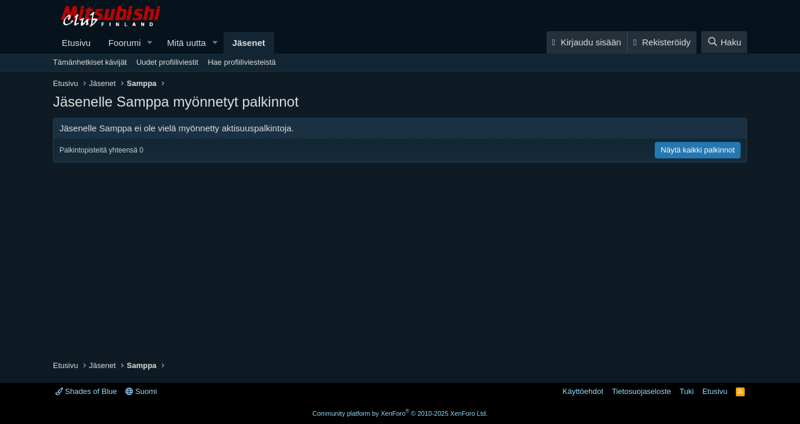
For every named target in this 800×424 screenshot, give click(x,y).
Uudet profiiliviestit (167, 62)
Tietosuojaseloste (641, 391)
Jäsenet (248, 43)
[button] (150, 43)
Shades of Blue (86, 391)
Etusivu (76, 43)
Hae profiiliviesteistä (242, 62)
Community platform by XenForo (400, 413)
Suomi (140, 391)
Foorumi (124, 43)
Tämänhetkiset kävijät (90, 62)
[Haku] (724, 42)
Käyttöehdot (582, 391)
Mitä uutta (186, 43)
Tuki (686, 391)
